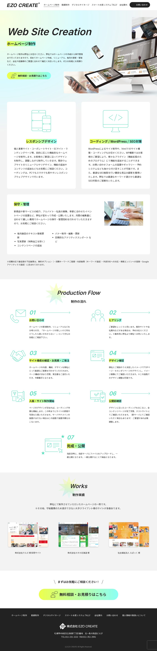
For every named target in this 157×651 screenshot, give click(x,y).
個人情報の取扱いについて (134, 615)
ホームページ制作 (51, 4)
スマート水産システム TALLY (104, 4)
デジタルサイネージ (80, 4)
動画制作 (65, 4)
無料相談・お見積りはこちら (32, 75)
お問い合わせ (142, 4)
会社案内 (123, 4)
